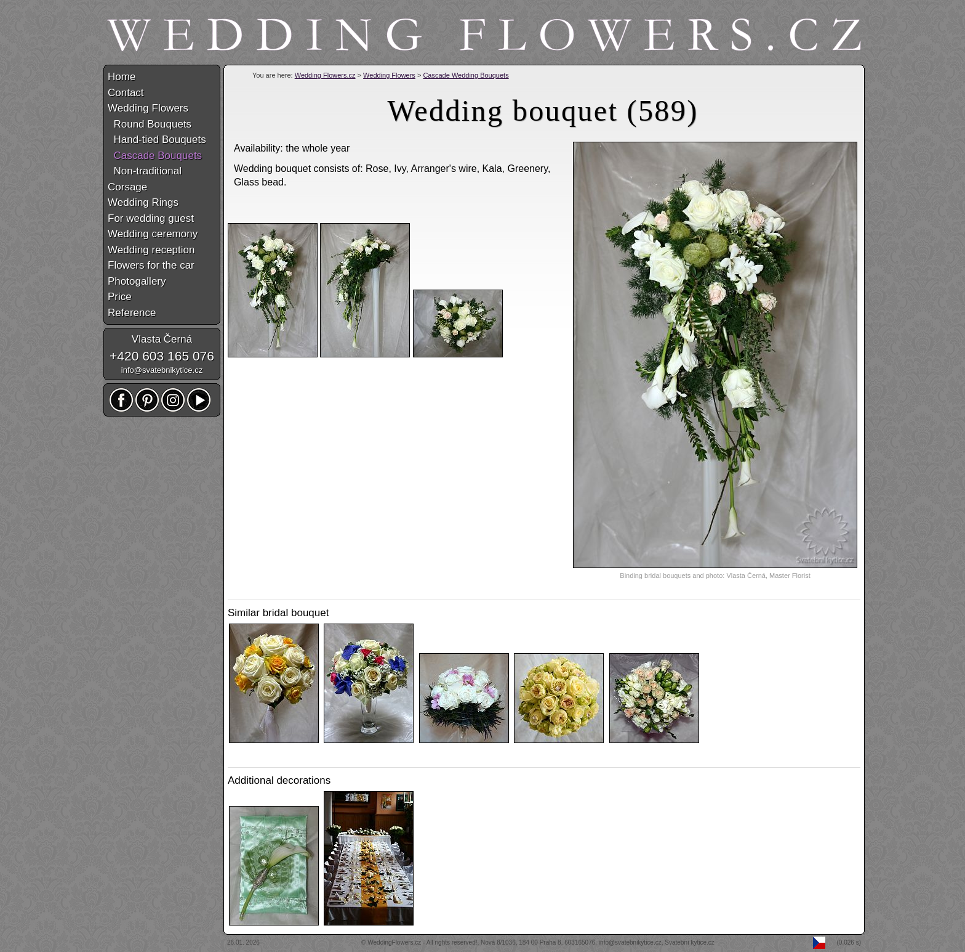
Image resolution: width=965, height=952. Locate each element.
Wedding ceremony (153, 234)
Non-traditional (145, 171)
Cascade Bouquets (155, 155)
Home (121, 77)
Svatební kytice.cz (690, 942)
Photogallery (137, 281)
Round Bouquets (149, 124)
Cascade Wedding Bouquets (465, 75)
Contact (126, 93)
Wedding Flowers (389, 75)
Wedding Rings (143, 202)
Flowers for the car (151, 265)
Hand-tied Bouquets (157, 139)
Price (120, 297)
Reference (132, 313)
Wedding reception (151, 250)
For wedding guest (151, 218)
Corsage (127, 187)
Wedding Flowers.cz (325, 75)
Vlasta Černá (162, 339)
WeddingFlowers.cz (394, 942)
